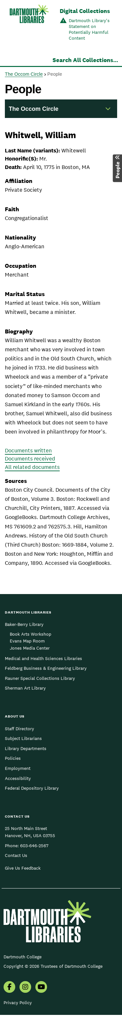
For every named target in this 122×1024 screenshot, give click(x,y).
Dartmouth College (23, 957)
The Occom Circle (24, 74)
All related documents (32, 467)
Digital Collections (85, 11)
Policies (13, 758)
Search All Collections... (85, 60)
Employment (17, 768)
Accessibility (18, 778)
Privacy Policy (18, 1002)
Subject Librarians (23, 738)
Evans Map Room (27, 641)
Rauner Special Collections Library (40, 678)
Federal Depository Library (32, 788)
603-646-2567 (34, 846)
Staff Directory (19, 729)
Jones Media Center (30, 648)
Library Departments (25, 748)
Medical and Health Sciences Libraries (43, 658)
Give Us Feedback (23, 868)
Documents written (28, 450)
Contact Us (16, 855)
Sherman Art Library (25, 688)
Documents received (30, 458)
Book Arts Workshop (30, 634)
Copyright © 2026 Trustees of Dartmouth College (53, 966)
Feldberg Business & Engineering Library (46, 668)
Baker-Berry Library (24, 624)
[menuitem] (9, 987)
